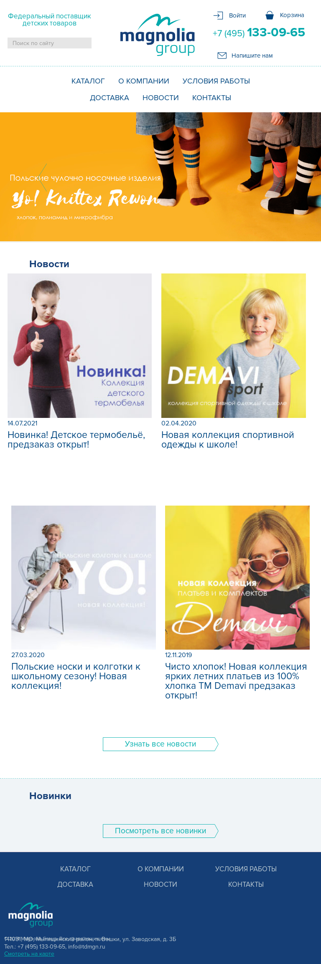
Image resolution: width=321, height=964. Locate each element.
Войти (237, 15)
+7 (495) (259, 32)
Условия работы (216, 81)
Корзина (292, 15)
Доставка (109, 97)
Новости (161, 97)
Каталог (88, 81)
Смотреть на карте (29, 953)
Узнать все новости (160, 744)
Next (278, 177)
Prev (42, 177)
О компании (143, 81)
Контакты (211, 97)
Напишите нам (252, 55)
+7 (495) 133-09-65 (41, 946)
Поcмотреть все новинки (160, 831)
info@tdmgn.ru (86, 946)
